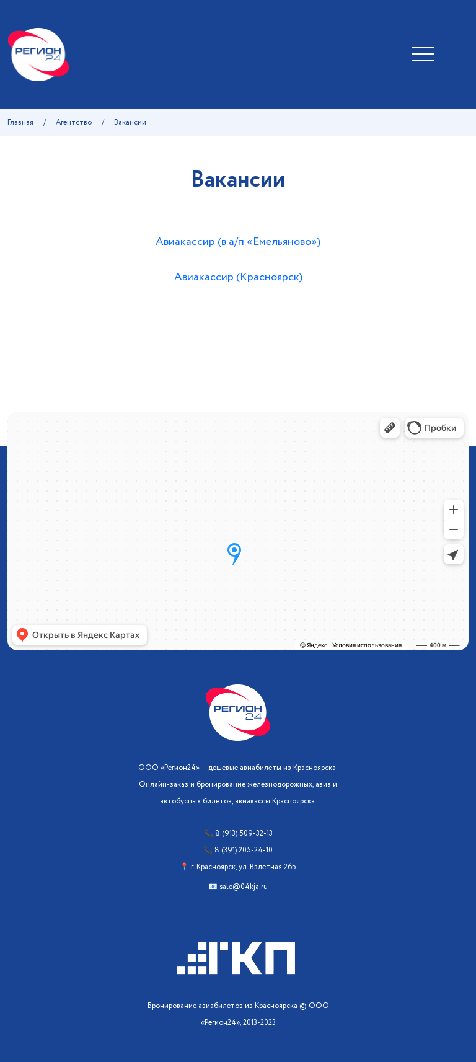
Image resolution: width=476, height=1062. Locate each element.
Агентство (74, 122)
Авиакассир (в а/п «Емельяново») (238, 242)
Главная (20, 122)
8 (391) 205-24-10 (243, 850)
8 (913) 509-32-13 (244, 833)
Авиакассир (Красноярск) (238, 277)
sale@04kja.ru (243, 887)
